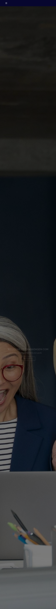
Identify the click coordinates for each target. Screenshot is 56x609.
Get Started (28, 360)
